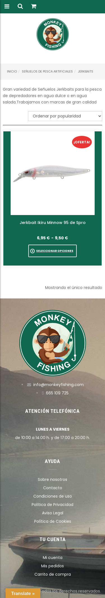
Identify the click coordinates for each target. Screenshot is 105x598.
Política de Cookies (52, 521)
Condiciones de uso (52, 496)
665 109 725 (57, 393)
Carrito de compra (52, 574)
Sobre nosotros (52, 479)
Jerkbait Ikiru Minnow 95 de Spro (53, 222)
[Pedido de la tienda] (65, 116)
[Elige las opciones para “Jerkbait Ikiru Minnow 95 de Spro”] (52, 251)
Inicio (12, 71)
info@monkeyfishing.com (58, 384)
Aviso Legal (52, 513)
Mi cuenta (52, 557)
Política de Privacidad (52, 504)
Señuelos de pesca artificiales (47, 71)
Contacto (52, 488)
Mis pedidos (52, 566)
